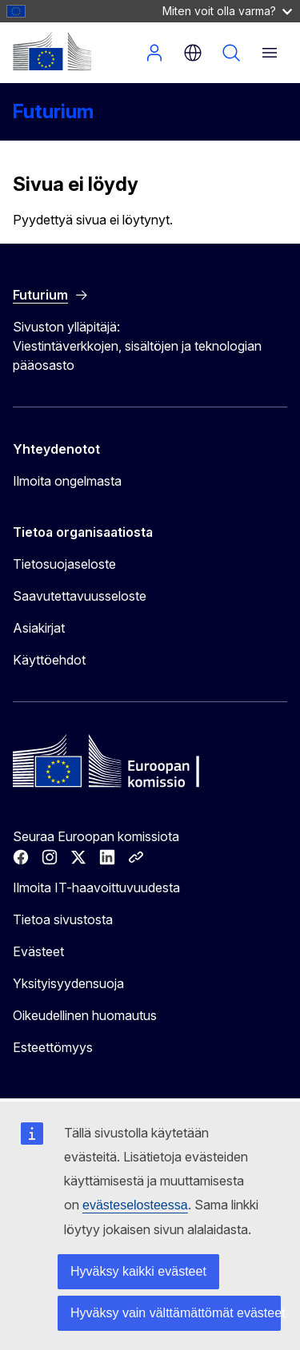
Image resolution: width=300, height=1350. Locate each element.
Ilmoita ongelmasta (67, 481)
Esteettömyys (53, 1047)
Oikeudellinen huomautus (85, 1015)
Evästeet (38, 951)
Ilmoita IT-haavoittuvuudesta (96, 887)
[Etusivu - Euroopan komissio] (52, 51)
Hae (231, 52)
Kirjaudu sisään (154, 52)
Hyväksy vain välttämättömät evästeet (175, 1313)
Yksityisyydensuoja (68, 983)
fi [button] (192, 52)
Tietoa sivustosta (63, 919)
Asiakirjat (39, 628)
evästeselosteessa (135, 1205)
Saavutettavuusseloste (79, 596)
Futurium (53, 111)
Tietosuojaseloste (64, 564)
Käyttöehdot (49, 660)
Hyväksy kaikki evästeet (138, 1271)
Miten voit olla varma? (227, 11)
